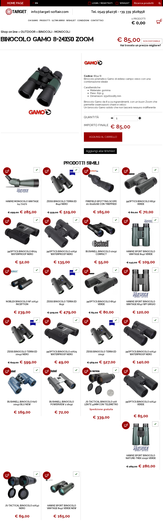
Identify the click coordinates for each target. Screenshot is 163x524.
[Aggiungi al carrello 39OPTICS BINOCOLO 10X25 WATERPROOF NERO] (47, 321)
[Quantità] (126, 118)
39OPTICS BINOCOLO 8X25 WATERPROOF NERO (22, 252)
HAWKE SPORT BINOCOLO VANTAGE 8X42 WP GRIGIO (140, 302)
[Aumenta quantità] (139, 118)
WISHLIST (125, 3)
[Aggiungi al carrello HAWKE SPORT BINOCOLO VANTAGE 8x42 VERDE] (126, 221)
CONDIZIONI (83, 20)
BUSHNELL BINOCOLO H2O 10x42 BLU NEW (22, 403)
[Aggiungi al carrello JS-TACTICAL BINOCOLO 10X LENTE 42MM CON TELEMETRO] (86, 371)
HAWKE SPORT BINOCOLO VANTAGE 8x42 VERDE (140, 252)
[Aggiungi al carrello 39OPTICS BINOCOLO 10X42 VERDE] (126, 371)
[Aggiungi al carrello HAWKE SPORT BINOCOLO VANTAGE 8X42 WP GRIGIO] (126, 271)
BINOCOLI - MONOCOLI (54, 31)
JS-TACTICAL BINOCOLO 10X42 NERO (22, 507)
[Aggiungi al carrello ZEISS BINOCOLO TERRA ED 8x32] (47, 271)
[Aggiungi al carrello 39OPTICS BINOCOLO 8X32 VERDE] (126, 171)
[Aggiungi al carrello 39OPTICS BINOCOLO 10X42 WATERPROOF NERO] (126, 321)
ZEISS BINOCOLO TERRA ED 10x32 (101, 353)
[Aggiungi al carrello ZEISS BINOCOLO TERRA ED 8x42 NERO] (47, 171)
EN (36, 3)
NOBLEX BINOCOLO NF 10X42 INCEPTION (22, 302)
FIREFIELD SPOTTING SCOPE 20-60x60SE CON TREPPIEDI (101, 202)
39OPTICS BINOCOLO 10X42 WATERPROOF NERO (140, 353)
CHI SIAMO (33, 20)
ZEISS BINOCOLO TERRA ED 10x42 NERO (22, 353)
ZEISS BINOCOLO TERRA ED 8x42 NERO (62, 202)
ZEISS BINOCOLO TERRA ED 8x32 (62, 302)
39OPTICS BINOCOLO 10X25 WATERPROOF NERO (61, 353)
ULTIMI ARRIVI (58, 20)
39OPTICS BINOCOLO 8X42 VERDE (101, 302)
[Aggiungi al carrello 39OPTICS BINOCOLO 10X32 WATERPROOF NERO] (47, 221)
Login (95, 3)
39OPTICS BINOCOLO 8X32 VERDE (140, 202)
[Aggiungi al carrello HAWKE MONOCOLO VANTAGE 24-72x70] (7, 171)
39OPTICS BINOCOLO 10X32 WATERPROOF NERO (61, 252)
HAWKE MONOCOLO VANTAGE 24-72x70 (22, 202)
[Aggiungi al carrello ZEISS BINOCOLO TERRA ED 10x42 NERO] (7, 321)
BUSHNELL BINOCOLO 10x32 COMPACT (101, 252)
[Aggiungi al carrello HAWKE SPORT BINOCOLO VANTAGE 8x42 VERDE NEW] (47, 475)
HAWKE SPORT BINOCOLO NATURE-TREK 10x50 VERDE (141, 456)
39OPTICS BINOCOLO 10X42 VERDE (140, 403)
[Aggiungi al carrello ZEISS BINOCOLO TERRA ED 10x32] (86, 321)
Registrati (107, 3)
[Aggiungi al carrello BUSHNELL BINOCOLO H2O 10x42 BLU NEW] (7, 371)
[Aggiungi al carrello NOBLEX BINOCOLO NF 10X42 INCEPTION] (7, 271)
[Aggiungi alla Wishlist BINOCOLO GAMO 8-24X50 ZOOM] (100, 151)
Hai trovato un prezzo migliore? (140, 45)
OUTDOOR (28, 31)
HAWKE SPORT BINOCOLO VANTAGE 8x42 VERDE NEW (61, 507)
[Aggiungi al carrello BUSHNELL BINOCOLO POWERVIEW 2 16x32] (47, 371)
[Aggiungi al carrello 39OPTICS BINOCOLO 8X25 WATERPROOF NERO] (7, 221)
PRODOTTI (45, 20)
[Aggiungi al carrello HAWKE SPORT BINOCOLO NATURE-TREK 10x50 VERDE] (126, 425)
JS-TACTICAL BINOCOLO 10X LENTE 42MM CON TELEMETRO (101, 403)
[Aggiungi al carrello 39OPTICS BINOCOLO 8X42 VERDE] (86, 271)
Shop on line (9, 31)
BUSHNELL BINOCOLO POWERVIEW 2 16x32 (61, 403)
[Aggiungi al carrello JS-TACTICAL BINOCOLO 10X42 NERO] (7, 475)
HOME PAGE (15, 3)
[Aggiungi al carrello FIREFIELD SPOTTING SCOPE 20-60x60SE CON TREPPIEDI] (86, 171)
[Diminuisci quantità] (111, 118)
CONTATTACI (97, 20)
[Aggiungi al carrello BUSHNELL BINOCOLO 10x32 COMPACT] (86, 221)
